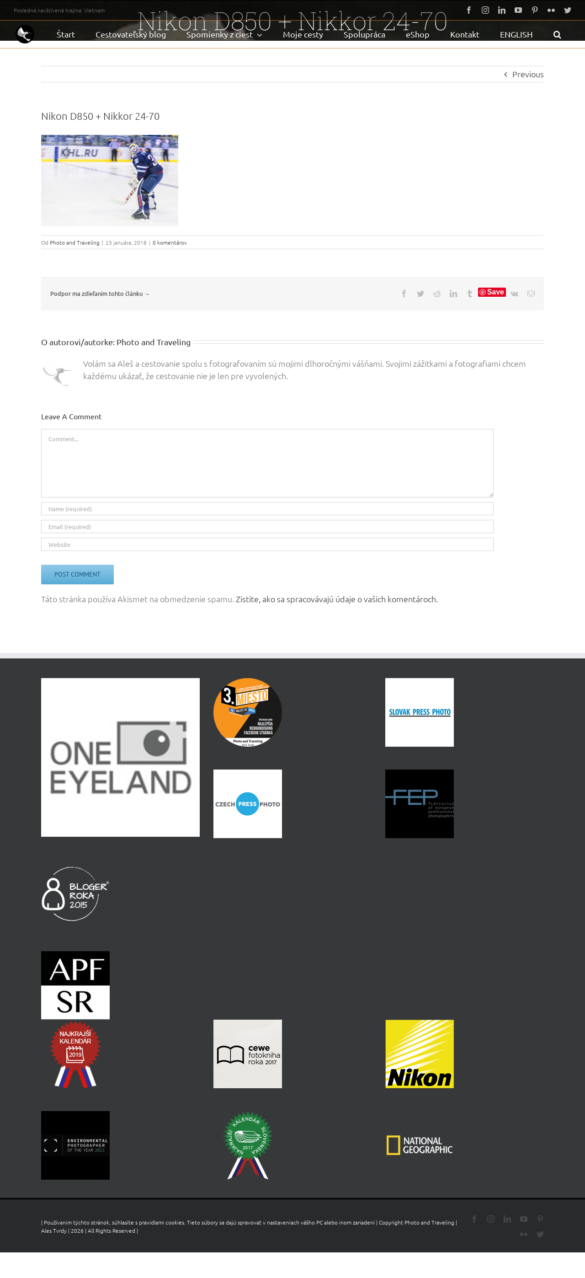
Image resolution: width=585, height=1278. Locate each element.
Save (495, 292)
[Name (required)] (267, 508)
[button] (557, 34)
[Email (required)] (267, 526)
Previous (528, 74)
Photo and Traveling (75, 242)
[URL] (267, 544)
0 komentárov (170, 242)
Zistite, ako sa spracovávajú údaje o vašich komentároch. (337, 599)
